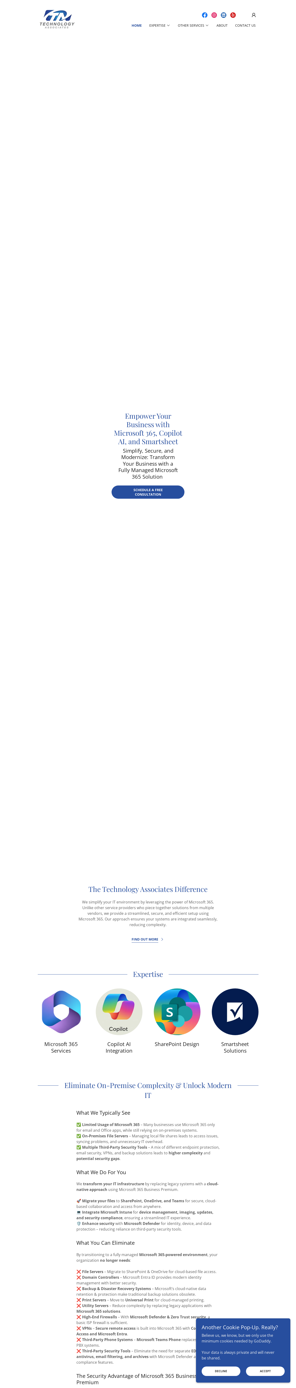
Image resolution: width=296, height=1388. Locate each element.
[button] (253, 15)
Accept (265, 1371)
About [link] (222, 25)
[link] (57, 18)
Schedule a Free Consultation (148, 492)
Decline (221, 1371)
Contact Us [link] (245, 25)
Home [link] (137, 25)
